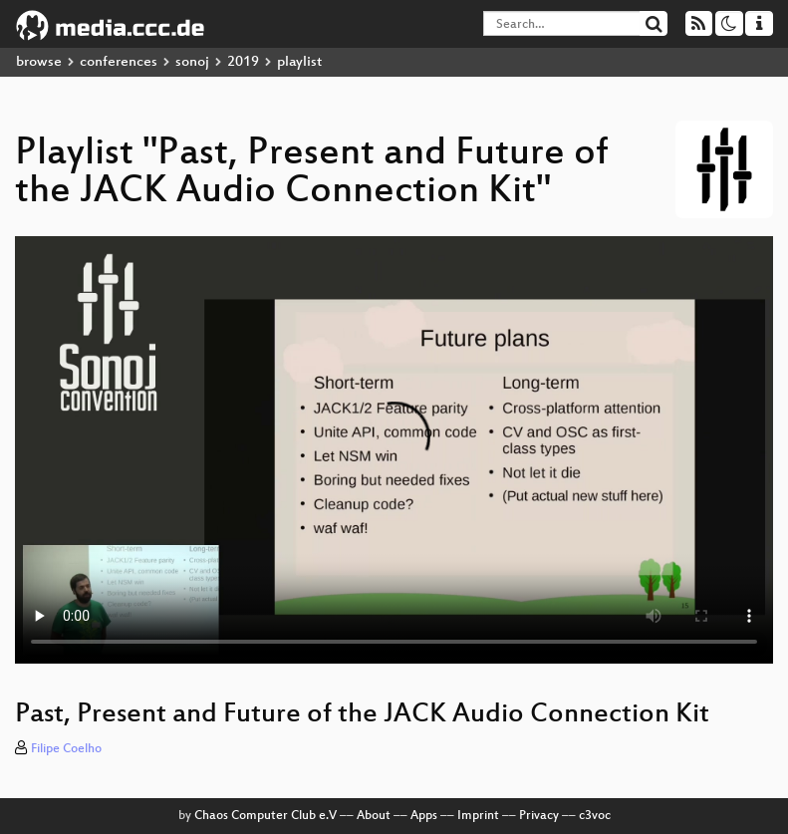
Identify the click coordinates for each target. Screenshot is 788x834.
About (374, 816)
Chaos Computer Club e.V (265, 816)
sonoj (192, 62)
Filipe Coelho (66, 749)
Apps (423, 816)
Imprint (478, 816)
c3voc (595, 816)
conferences (118, 62)
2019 (243, 62)
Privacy (539, 816)
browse (39, 62)
